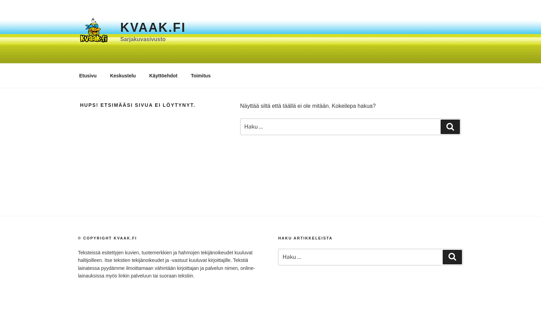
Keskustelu (123, 75)
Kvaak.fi (153, 27)
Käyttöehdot (163, 75)
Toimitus (200, 75)
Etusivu (88, 75)
